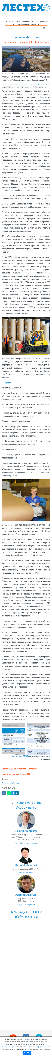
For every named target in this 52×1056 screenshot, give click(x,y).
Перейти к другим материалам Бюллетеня (19, 769)
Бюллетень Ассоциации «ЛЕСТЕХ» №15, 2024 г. (26, 42)
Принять (27, 1053)
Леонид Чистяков (26, 830)
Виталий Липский (26, 865)
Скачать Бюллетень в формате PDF (16, 774)
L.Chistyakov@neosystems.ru (26, 843)
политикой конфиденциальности (39, 1047)
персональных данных (9, 1047)
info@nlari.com (26, 873)
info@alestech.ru (26, 916)
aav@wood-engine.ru (26, 904)
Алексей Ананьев (26, 894)
